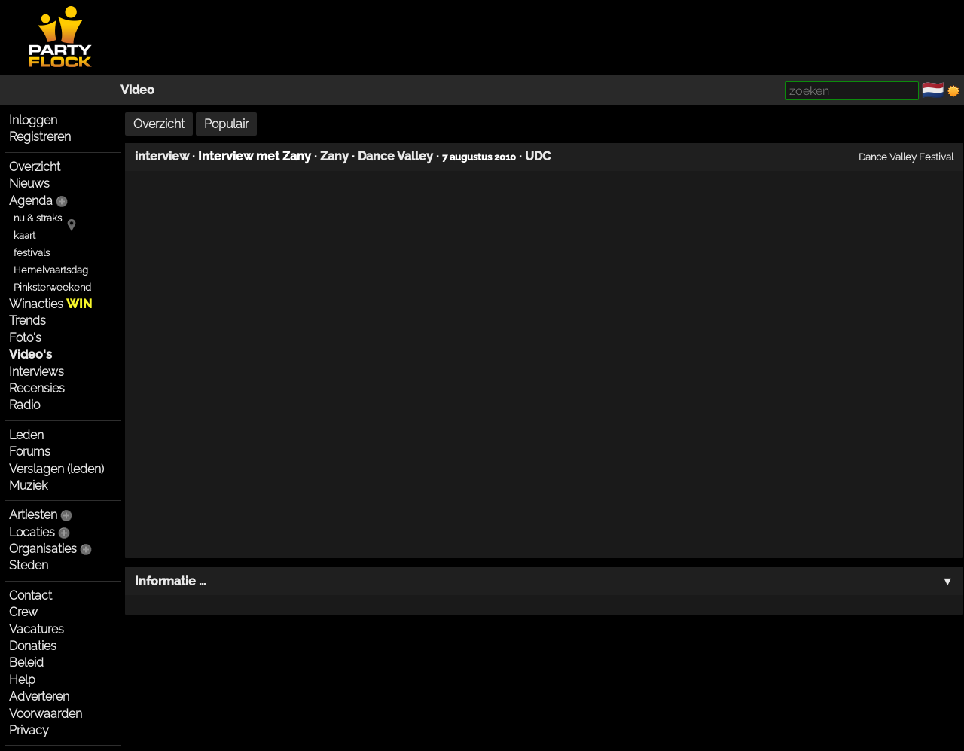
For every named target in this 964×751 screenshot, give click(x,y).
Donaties (32, 646)
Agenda (31, 201)
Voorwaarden (45, 714)
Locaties (32, 532)
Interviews (36, 372)
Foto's (25, 338)
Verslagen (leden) (56, 469)
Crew (23, 612)
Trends (27, 320)
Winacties (50, 304)
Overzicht (34, 167)
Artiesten (33, 515)
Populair (226, 124)
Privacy (29, 730)
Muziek (28, 485)
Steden (28, 565)
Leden (26, 435)
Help (22, 680)
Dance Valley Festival (906, 157)
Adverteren (39, 696)
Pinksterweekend (52, 287)
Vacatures (36, 629)
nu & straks (38, 218)
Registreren (40, 137)
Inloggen (33, 120)
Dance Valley (395, 156)
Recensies (37, 388)
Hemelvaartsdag (51, 270)
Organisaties (43, 549)
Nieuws (29, 183)
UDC (538, 156)
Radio (24, 405)
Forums (29, 451)
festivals (32, 252)
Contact (30, 595)
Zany (334, 156)
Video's (30, 354)
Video (137, 90)
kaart (24, 235)
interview (162, 156)
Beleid (26, 662)
